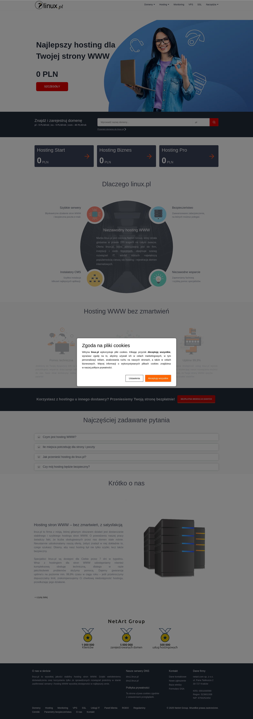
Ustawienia (134, 378)
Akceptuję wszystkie (158, 378)
